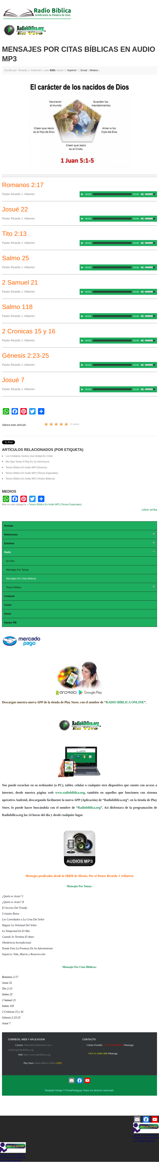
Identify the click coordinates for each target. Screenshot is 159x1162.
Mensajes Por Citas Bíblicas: (79, 967)
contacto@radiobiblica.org (21, 1049)
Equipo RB (10, 622)
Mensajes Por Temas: (79, 886)
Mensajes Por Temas (17, 569)
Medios (94, 70)
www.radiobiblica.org (70, 792)
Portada (8, 525)
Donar (7, 613)
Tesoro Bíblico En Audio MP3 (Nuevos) (26, 467)
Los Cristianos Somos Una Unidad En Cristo (29, 456)
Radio (7, 552)
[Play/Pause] (82, 194)
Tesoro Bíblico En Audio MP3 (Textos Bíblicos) (30, 478)
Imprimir (72, 70)
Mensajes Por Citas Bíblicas (21, 578)
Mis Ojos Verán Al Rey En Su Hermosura (27, 461)
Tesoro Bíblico (13, 587)
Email (84, 70)
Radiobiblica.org (89, 807)
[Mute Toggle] (142, 194)
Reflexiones (11, 534)
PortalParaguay (74, 1090)
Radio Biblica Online (45, 1063)
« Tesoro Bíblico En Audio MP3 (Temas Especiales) (54, 504)
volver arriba (149, 509)
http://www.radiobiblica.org (37, 1054)
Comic (8, 605)
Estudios (9, 543)
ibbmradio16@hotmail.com (37, 1045)
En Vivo (10, 561)
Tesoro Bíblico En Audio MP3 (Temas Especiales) (32, 473)
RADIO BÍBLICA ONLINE (125, 702)
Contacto (9, 596)
